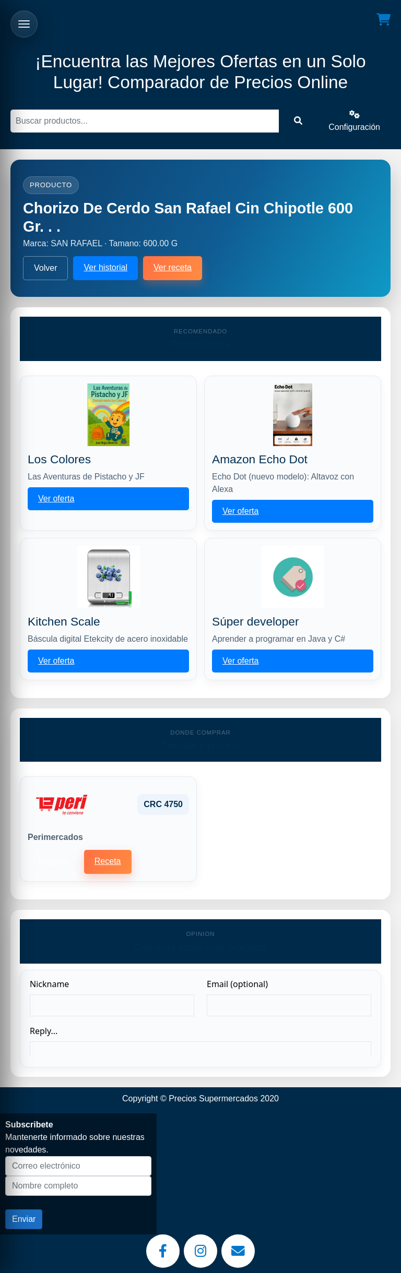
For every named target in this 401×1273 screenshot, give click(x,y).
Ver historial (105, 267)
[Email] (238, 1251)
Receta (108, 861)
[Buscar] (144, 121)
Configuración (354, 120)
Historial (54, 861)
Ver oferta (56, 498)
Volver (45, 267)
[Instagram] (200, 1251)
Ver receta (173, 267)
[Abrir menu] (24, 24)
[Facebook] (163, 1251)
